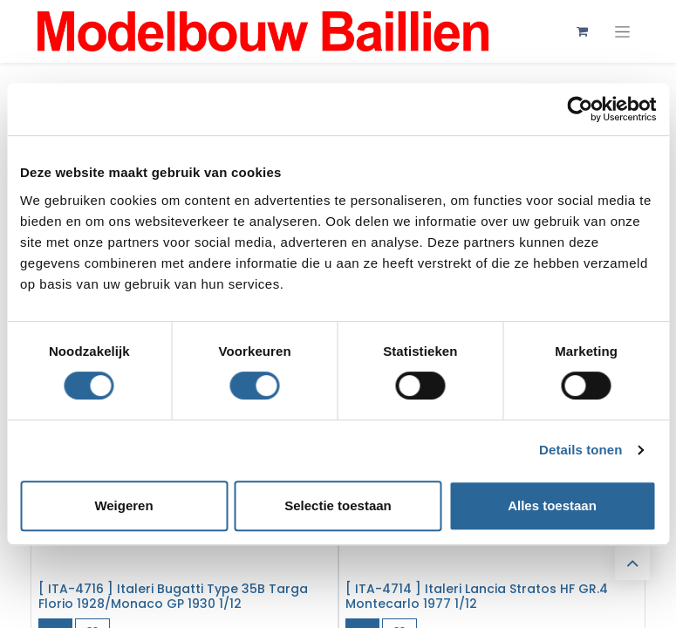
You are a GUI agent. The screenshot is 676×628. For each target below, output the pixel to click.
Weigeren (123, 505)
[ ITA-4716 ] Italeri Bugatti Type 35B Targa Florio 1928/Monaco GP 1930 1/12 (173, 596)
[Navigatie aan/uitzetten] (622, 32)
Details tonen (580, 449)
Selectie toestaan (338, 505)
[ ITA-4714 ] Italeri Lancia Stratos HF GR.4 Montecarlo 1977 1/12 (476, 596)
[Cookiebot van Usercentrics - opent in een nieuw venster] (579, 109)
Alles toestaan (552, 505)
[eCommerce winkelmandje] (582, 31)
